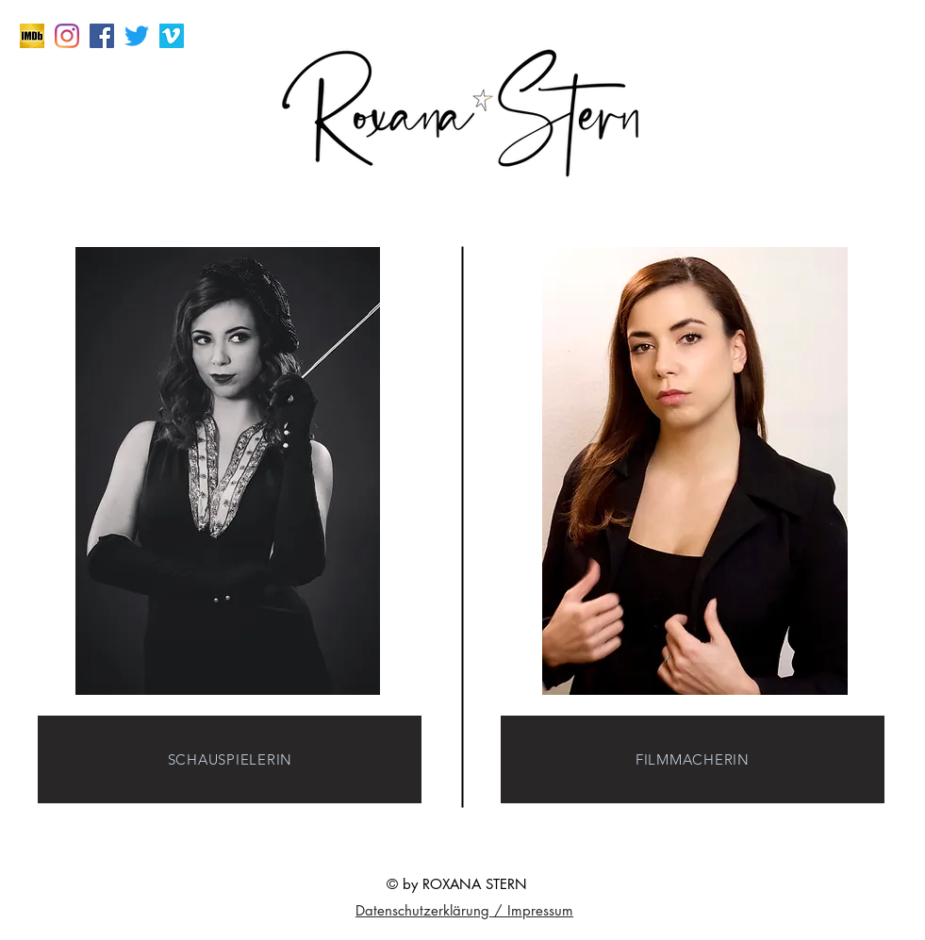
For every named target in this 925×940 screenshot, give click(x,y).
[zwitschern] (136, 36)
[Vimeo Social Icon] (171, 36)
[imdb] (32, 36)
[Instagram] (67, 36)
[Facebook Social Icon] (102, 36)
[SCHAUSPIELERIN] (229, 759)
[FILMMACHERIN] (692, 759)
